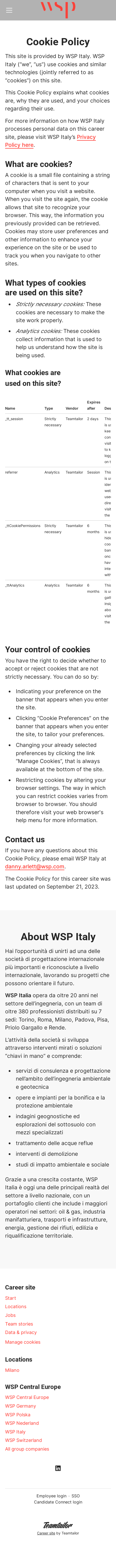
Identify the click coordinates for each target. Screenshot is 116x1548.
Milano (12, 1370)
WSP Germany (20, 1406)
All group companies (27, 1449)
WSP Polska (17, 1414)
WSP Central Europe (27, 1397)
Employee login (51, 1495)
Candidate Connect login (58, 1502)
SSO (76, 1495)
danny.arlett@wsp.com (34, 866)
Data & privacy (21, 1332)
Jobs (10, 1315)
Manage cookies (22, 1342)
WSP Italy (15, 1431)
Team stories (19, 1324)
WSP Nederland (22, 1423)
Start (10, 1298)
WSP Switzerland (23, 1440)
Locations (15, 1306)
